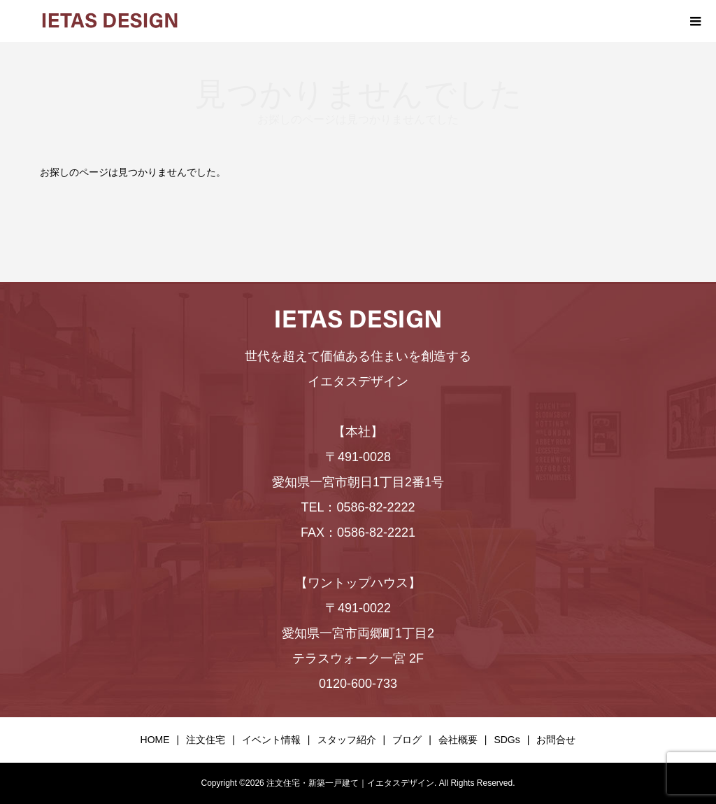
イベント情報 (271, 739)
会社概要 (458, 739)
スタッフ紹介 (346, 739)
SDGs (507, 739)
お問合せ (555, 739)
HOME (155, 739)
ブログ (407, 739)
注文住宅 (205, 739)
